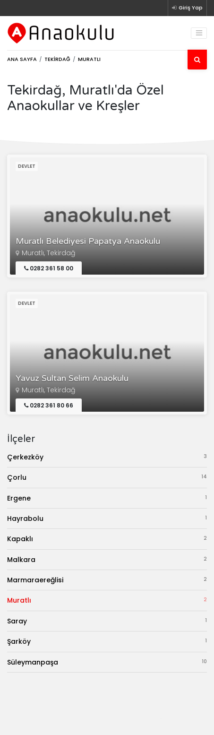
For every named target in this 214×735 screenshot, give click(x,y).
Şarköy (107, 641)
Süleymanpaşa (107, 662)
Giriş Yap (187, 7)
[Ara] (197, 59)
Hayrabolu (107, 518)
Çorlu (107, 477)
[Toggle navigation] (199, 33)
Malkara (107, 559)
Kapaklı (107, 539)
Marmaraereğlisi (107, 580)
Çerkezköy (107, 457)
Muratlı (107, 600)
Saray (107, 621)
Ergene (107, 498)
